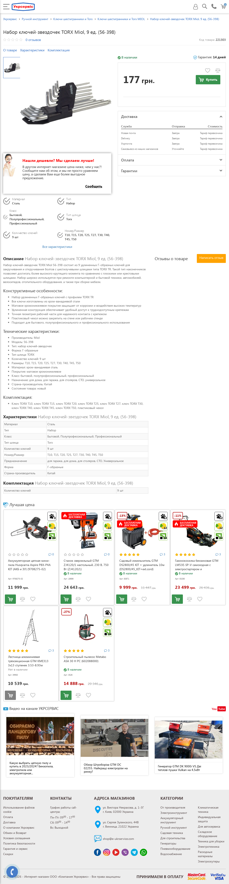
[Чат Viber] (125, 852)
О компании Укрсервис (18, 827)
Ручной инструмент (173, 827)
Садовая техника (171, 833)
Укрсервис (10, 19)
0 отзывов (33, 39)
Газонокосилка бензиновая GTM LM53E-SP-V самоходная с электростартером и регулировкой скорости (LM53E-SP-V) (196, 569)
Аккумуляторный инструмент (171, 820)
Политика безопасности (19, 843)
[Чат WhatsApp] (143, 852)
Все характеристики (57, 246)
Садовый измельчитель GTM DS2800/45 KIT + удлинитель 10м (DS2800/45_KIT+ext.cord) (141, 565)
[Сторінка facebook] (97, 852)
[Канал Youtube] (116, 852)
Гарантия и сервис (15, 849)
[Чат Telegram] (134, 852)
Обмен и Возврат (14, 833)
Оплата (8, 817)
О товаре (10, 50)
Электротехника (208, 846)
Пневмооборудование (175, 849)
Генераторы (168, 843)
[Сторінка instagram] (106, 852)
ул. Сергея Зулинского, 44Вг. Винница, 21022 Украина (121, 824)
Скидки (8, 854)
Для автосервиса (209, 826)
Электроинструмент (173, 813)
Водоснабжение (171, 854)
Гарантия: (209, 57)
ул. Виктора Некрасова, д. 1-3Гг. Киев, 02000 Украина (123, 809)
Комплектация (59, 50)
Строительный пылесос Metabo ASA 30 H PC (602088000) (85, 659)
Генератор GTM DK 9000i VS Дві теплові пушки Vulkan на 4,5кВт (179, 768)
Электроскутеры (209, 861)
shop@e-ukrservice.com (118, 839)
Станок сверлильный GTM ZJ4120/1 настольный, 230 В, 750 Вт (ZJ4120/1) (86, 565)
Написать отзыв (211, 257)
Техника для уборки (211, 841)
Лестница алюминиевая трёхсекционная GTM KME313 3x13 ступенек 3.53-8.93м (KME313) (28, 663)
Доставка (9, 822)
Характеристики (32, 50)
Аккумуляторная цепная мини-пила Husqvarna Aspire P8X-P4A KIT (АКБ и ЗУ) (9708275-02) (29, 565)
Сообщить (93, 186)
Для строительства (172, 838)
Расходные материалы (205, 854)
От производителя (172, 807)
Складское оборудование (207, 834)
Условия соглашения (16, 838)
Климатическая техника (208, 809)
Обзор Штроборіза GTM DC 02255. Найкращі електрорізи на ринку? (106, 767)
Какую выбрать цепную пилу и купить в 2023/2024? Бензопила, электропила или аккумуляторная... (31, 768)
